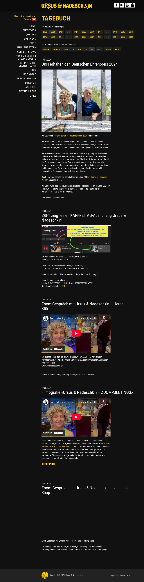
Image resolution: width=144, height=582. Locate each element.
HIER (63, 286)
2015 (123, 32)
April (92, 49)
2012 (53, 37)
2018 (100, 32)
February (108, 49)
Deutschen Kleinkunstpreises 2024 (72, 135)
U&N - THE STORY (26, 47)
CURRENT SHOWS (26, 51)
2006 (100, 37)
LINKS (33, 95)
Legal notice (115, 575)
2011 (61, 37)
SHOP (33, 43)
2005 (107, 37)
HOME (32, 26)
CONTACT (31, 34)
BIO (34, 70)
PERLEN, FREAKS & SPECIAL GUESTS (25, 57)
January (117, 49)
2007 (92, 37)
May (86, 49)
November (46, 49)
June (79, 49)
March (99, 49)
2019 (92, 32)
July (73, 49)
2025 (45, 32)
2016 (115, 32)
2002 (131, 37)
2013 (45, 37)
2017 (107, 32)
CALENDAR (30, 38)
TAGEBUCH (30, 87)
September (56, 49)
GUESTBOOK (29, 30)
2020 (84, 32)
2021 (76, 32)
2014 (131, 32)
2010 (68, 37)
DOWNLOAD (29, 74)
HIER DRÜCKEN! (48, 464)
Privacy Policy (126, 575)
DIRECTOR (30, 82)
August (66, 49)
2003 (123, 37)
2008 (84, 37)
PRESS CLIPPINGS (26, 78)
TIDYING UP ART (27, 91)
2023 (61, 32)
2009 (76, 37)
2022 (68, 32)
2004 (115, 37)
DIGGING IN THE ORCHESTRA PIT (27, 64)
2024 (53, 32)
